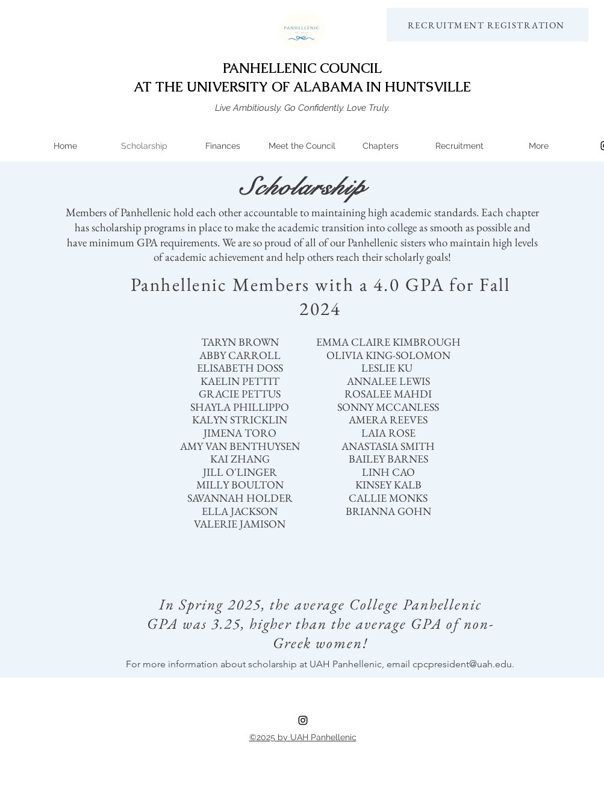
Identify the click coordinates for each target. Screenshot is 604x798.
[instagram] (303, 720)
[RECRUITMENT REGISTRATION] (487, 25)
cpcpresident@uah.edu (462, 664)
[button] (380, 146)
